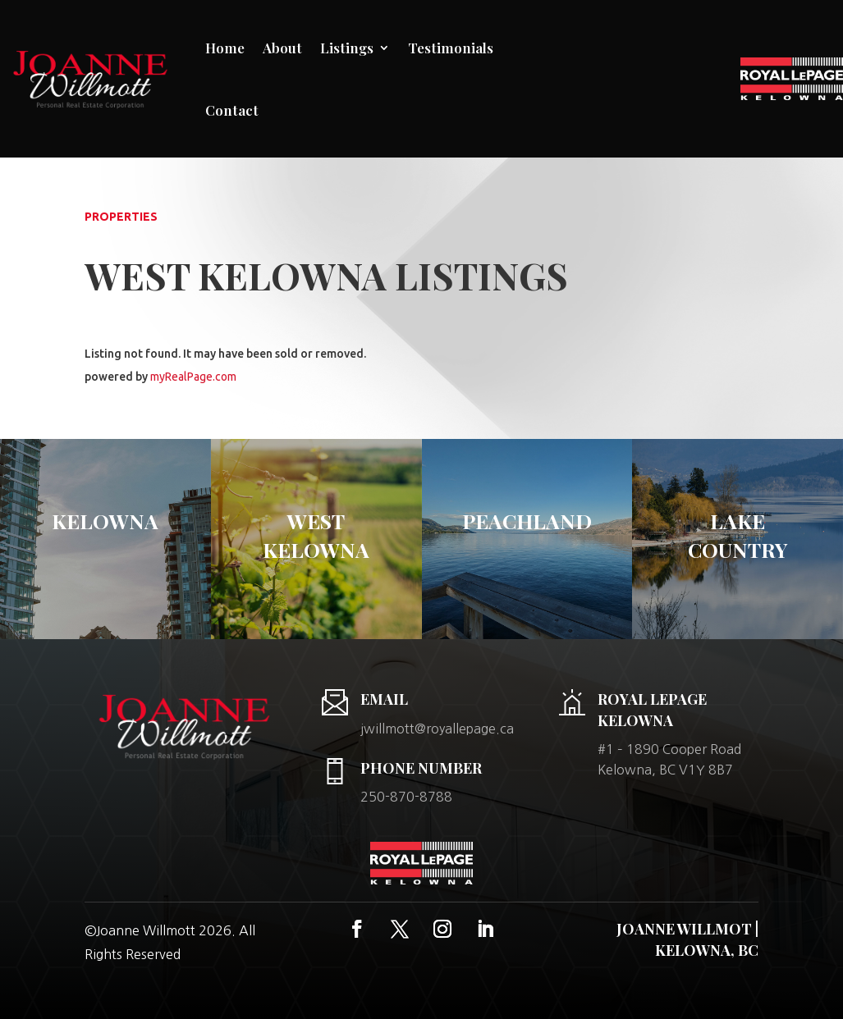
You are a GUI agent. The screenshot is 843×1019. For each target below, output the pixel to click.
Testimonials (450, 48)
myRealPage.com (193, 376)
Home (225, 48)
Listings (346, 48)
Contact (232, 110)
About (282, 48)
